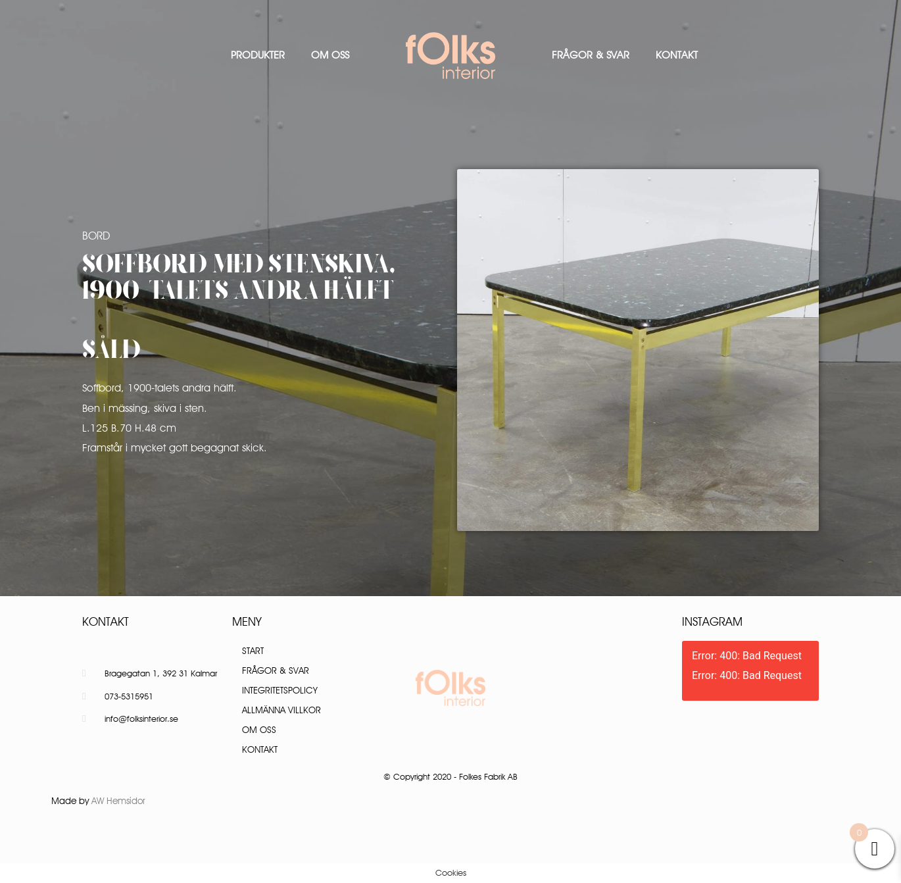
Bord (96, 235)
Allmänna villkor (281, 710)
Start (253, 650)
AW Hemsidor (118, 800)
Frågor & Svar (590, 55)
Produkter (258, 55)
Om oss (330, 55)
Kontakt (677, 55)
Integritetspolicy (280, 690)
